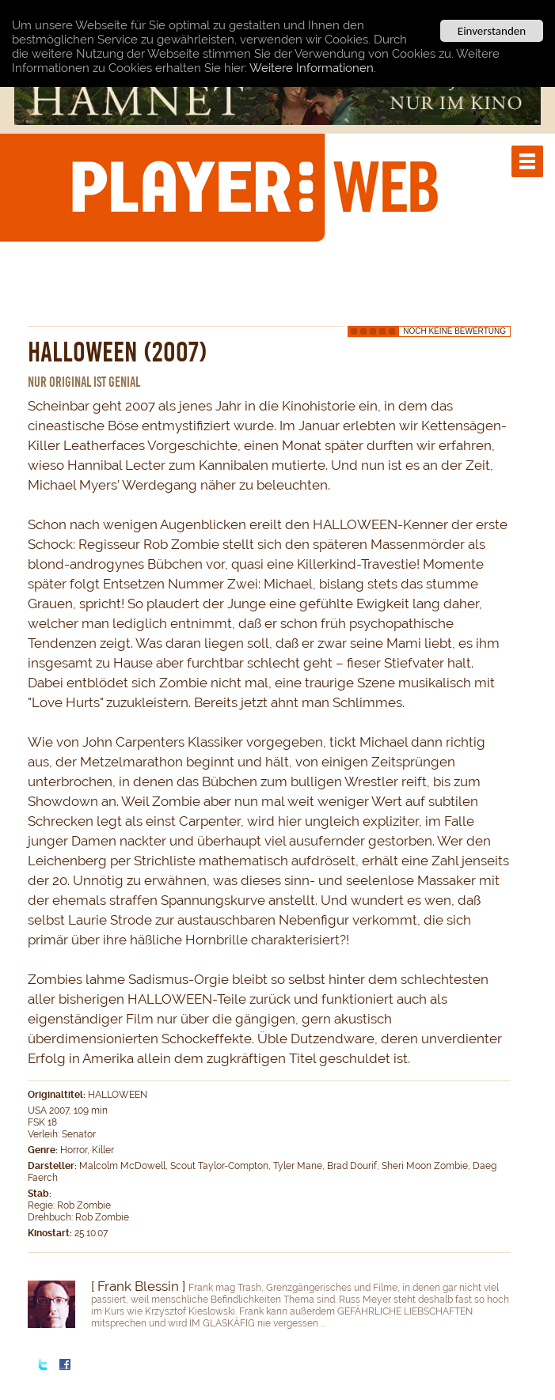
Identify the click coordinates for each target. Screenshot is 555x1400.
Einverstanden (492, 31)
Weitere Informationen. (312, 67)
